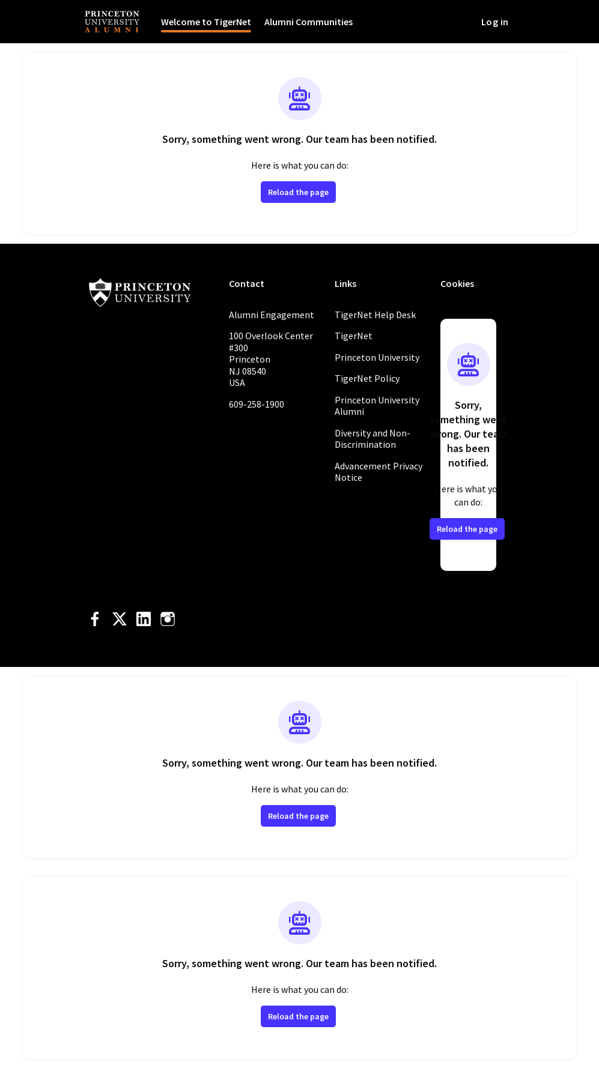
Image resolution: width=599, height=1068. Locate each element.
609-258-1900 (256, 404)
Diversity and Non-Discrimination (372, 439)
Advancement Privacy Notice (378, 472)
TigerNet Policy (367, 378)
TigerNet (353, 336)
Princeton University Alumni (377, 406)
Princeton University (377, 357)
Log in (494, 22)
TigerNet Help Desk (375, 315)
